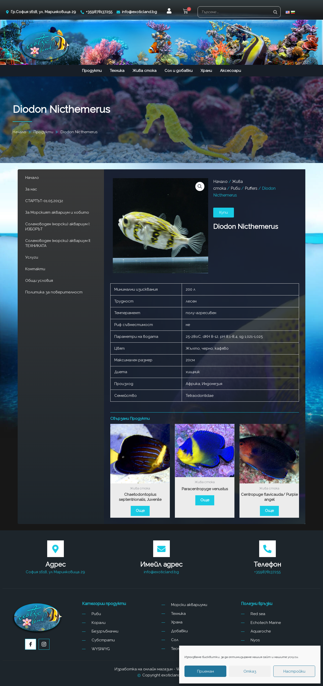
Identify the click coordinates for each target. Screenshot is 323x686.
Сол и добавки (179, 70)
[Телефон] (267, 548)
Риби (235, 188)
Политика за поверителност (54, 292)
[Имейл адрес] (161, 548)
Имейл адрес (161, 564)
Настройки (294, 671)
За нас (31, 189)
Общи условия (39, 280)
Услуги (31, 257)
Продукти (92, 70)
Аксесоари (230, 70)
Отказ (250, 671)
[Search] (275, 12)
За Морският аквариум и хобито (57, 212)
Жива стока (144, 70)
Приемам (205, 671)
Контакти (35, 269)
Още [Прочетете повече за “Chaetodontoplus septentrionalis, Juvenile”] (140, 510)
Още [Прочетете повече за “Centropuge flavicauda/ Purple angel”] (269, 510)
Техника (117, 70)
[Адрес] (55, 548)
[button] (185, 12)
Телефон (267, 564)
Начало (32, 177)
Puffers (251, 188)
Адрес (55, 564)
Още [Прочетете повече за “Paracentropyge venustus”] (204, 500)
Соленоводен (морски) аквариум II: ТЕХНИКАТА (58, 243)
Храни (206, 70)
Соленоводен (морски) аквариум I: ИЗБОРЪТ (57, 226)
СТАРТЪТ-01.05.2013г (44, 201)
